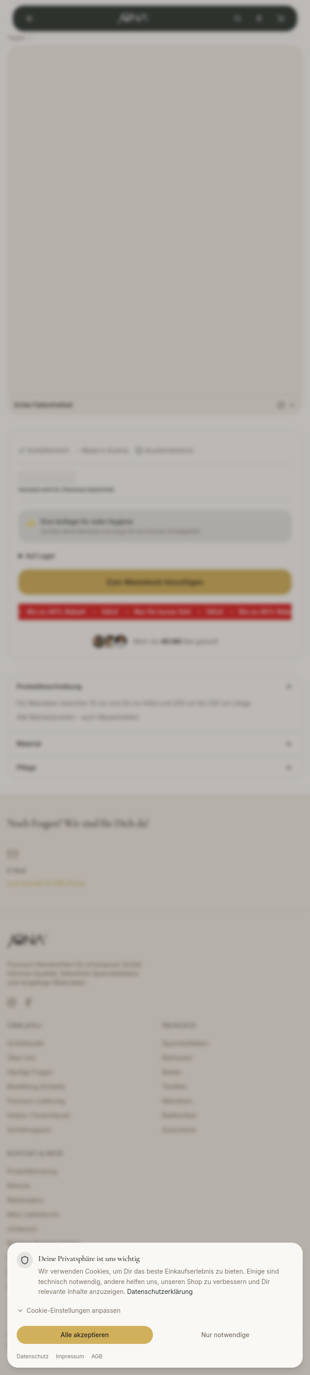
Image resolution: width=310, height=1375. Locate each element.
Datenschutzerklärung (160, 1291)
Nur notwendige (225, 1335)
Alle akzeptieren (85, 1335)
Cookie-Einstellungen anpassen (69, 1310)
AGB (97, 1356)
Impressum (70, 1356)
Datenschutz (33, 1356)
